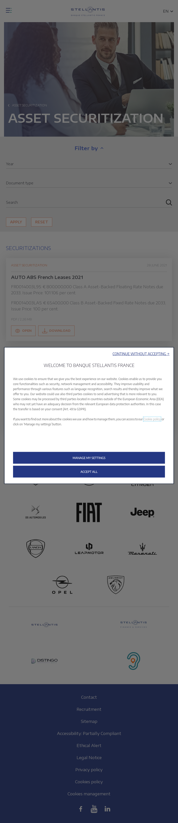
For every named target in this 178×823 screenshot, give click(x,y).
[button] (140, 354)
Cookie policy (152, 419)
